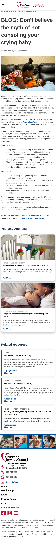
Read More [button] (7, 278)
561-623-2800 (10, 425)
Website (8, 373)
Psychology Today (30, 122)
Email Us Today (12, 482)
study (5, 131)
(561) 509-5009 (10, 371)
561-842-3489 (10, 399)
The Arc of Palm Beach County (33, 218)
